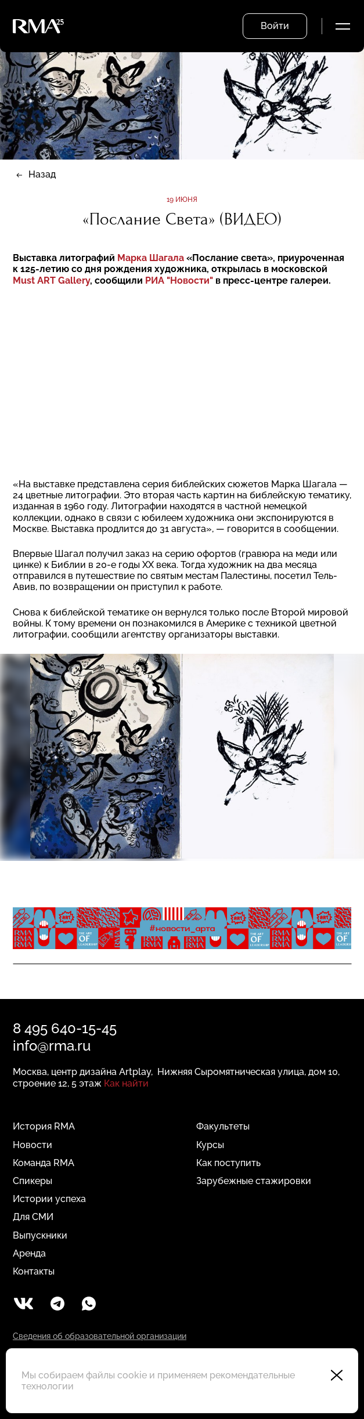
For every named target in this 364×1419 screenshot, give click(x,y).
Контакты (34, 1271)
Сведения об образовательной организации (99, 1336)
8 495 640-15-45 (65, 1028)
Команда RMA (43, 1162)
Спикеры (32, 1180)
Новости (32, 1144)
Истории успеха (49, 1198)
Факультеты (223, 1126)
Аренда (29, 1253)
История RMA (44, 1126)
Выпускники (40, 1235)
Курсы (210, 1144)
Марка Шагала (151, 257)
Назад (42, 174)
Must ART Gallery (51, 280)
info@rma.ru (52, 1045)
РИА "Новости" (179, 280)
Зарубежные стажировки (253, 1180)
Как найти (126, 1083)
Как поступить (228, 1162)
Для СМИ (33, 1216)
